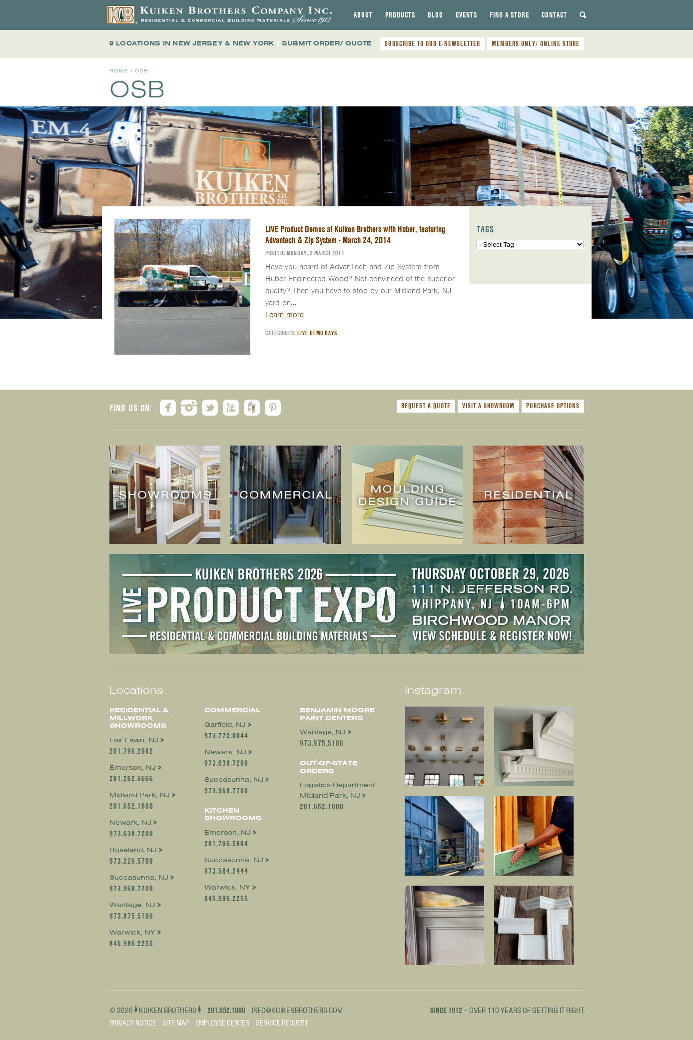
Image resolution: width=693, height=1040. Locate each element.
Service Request (282, 1023)
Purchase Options (553, 405)
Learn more (284, 315)
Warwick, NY (132, 932)
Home (118, 70)
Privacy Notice (132, 1023)
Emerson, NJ (132, 767)
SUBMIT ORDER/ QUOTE (327, 43)
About (363, 15)
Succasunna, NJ (138, 877)
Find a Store (509, 15)
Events (466, 15)
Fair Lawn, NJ (133, 740)
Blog (435, 15)
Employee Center (222, 1023)
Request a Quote (426, 405)
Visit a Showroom (488, 405)
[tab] (363, 15)
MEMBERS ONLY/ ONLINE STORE (536, 43)
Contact (554, 15)
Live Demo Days (317, 333)
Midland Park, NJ (139, 795)
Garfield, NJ (225, 724)
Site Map (175, 1023)
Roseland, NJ (133, 850)
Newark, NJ (130, 822)
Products (400, 15)
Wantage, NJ (132, 905)
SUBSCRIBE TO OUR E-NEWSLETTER (432, 43)
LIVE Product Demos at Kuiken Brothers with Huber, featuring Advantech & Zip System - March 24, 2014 (355, 234)
